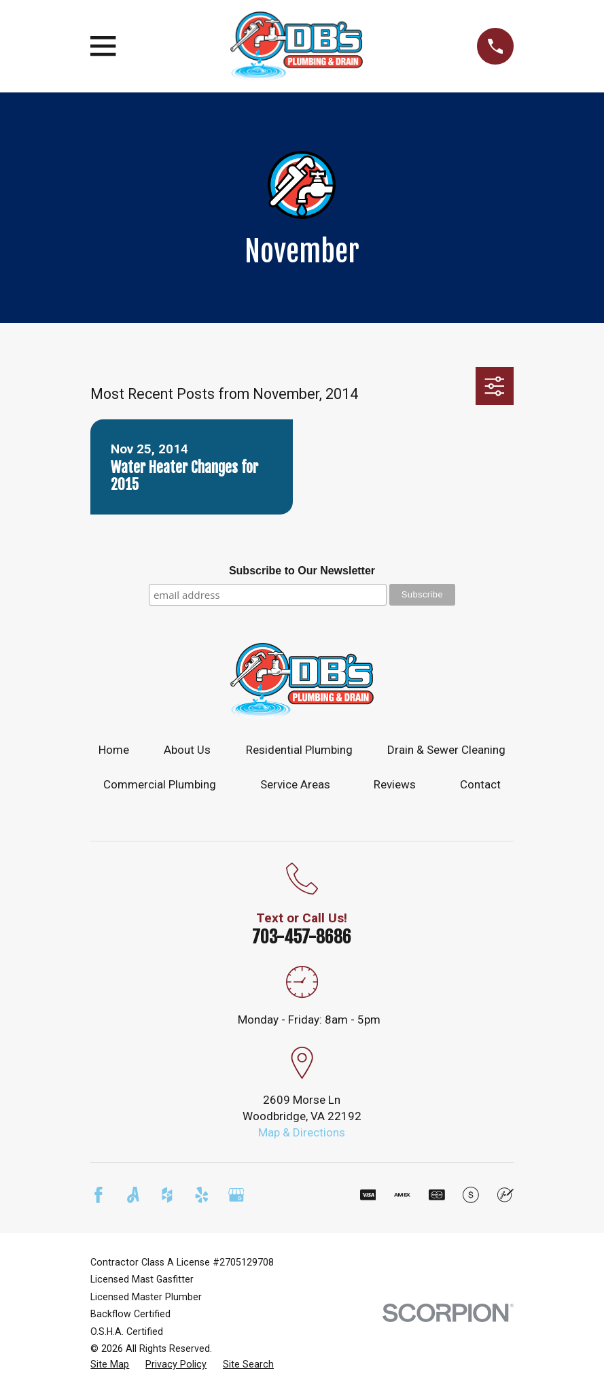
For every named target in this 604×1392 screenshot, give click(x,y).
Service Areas (295, 784)
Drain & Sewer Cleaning (446, 749)
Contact (480, 784)
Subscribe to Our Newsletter (302, 570)
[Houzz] (167, 1195)
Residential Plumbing (299, 749)
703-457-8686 (301, 936)
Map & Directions (301, 1132)
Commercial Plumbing (159, 784)
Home (114, 749)
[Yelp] (202, 1195)
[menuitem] (109, 1365)
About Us (187, 749)
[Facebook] (98, 1195)
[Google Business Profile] (236, 1195)
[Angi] (133, 1195)
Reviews (395, 784)
